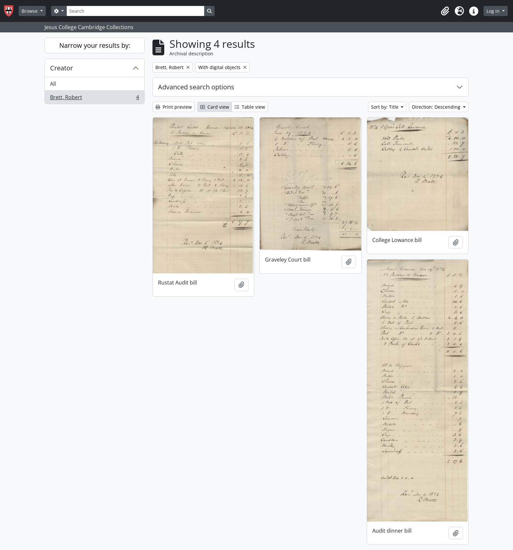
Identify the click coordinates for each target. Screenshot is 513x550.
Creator (61, 68)
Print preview (173, 107)
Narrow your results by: (94, 45)
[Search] (135, 11)
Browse (30, 11)
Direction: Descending (437, 107)
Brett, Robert (94, 98)
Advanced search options (196, 86)
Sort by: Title (385, 107)
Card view (214, 107)
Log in (493, 11)
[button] (445, 11)
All (53, 83)
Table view (250, 107)
